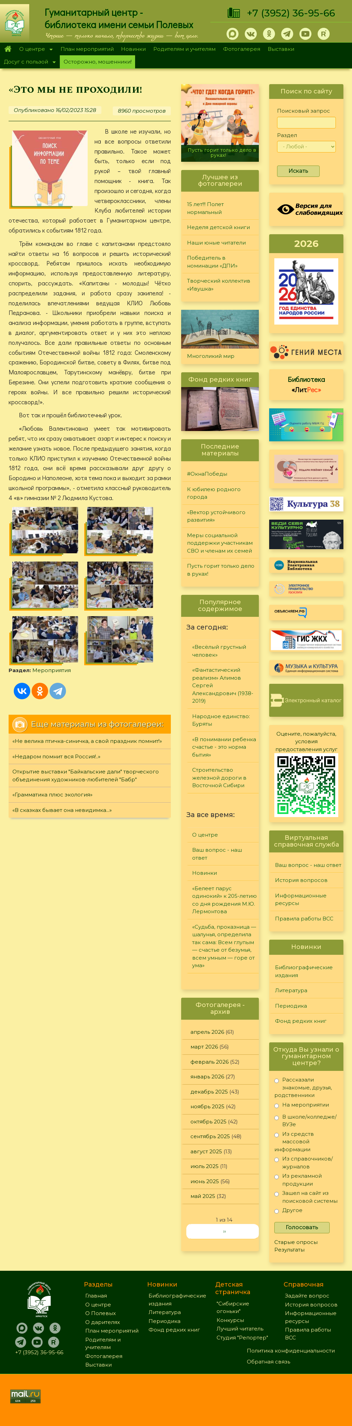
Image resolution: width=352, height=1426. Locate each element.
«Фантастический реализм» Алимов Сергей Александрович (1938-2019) (222, 685)
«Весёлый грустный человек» (219, 651)
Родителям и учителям (184, 49)
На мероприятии (301, 1106)
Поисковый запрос (303, 110)
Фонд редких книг (301, 1021)
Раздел (287, 135)
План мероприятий (87, 49)
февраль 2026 (209, 1062)
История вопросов (301, 880)
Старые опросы (296, 1242)
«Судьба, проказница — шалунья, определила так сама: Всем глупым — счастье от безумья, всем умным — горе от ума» (224, 946)
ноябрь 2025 (207, 1106)
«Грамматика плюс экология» (52, 747)
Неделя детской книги (218, 227)
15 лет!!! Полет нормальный (205, 208)
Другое (288, 1211)
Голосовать (302, 1227)
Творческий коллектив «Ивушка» (218, 285)
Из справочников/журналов (303, 1162)
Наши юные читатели (216, 242)
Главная (7, 49)
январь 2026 (207, 1076)
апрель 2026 (207, 1032)
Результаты (289, 1249)
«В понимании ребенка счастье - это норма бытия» (224, 747)
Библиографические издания (304, 971)
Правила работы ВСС (304, 918)
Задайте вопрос (307, 1295)
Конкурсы (230, 1320)
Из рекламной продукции (298, 1179)
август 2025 (206, 1151)
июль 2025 (204, 1166)
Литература (291, 990)
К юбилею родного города (214, 493)
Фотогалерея (241, 49)
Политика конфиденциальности (291, 1350)
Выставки (281, 49)
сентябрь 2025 (210, 1136)
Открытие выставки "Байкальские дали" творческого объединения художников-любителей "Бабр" (85, 728)
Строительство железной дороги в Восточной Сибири (219, 778)
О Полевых (100, 1313)
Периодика (291, 1006)
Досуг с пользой (28, 62)
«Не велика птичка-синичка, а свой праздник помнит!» (87, 694)
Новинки (133, 49)
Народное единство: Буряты (221, 720)
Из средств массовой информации (294, 1141)
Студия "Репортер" (242, 1337)
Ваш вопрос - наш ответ (217, 854)
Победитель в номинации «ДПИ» (212, 261)
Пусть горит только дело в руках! (222, 152)
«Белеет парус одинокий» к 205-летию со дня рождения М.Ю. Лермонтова (224, 900)
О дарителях (102, 1322)
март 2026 (204, 1046)
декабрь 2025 (209, 1091)
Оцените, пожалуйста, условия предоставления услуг (306, 741)
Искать (298, 171)
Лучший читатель (240, 1328)
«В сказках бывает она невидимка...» (62, 762)
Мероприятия (139, 597)
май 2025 (202, 1196)
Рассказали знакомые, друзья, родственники (303, 1087)
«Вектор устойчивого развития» (216, 516)
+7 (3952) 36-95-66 (291, 13)
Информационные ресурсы (301, 899)
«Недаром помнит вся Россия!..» (56, 709)
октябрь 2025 (208, 1121)
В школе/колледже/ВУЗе (305, 1120)
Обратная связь (268, 1361)
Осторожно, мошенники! (98, 61)
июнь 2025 (204, 1181)
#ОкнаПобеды (207, 474)
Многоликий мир (210, 356)
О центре (34, 50)
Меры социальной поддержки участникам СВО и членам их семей (220, 543)
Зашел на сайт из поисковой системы (306, 1196)
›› (224, 1231)
